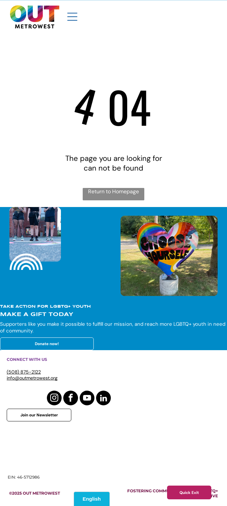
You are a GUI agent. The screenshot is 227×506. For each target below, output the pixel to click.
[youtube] (87, 399)
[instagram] (54, 399)
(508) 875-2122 (24, 372)
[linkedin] (103, 399)
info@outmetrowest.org (32, 378)
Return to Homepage (113, 191)
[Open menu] (72, 17)
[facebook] (70, 399)
